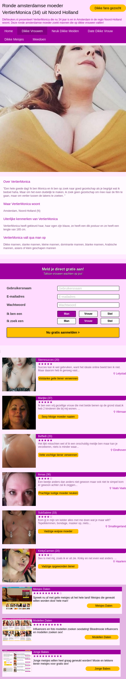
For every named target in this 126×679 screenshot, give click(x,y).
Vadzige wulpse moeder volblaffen (58, 532)
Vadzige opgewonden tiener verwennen (58, 567)
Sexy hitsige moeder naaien (58, 416)
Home (8, 31)
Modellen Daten (101, 637)
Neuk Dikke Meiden (65, 31)
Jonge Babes (102, 668)
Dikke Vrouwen (32, 31)
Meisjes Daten (103, 605)
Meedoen (39, 39)
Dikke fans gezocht (108, 8)
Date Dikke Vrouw (100, 31)
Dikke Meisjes (14, 39)
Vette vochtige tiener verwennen (58, 454)
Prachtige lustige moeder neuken (58, 493)
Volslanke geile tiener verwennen (58, 378)
